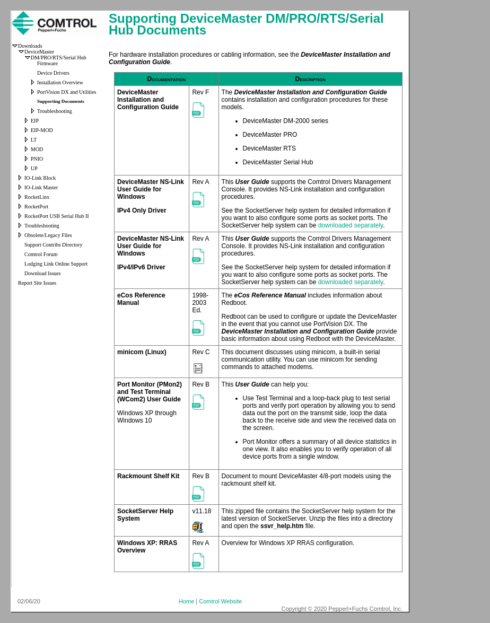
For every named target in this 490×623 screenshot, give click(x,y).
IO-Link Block (40, 178)
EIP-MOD (42, 130)
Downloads (30, 46)
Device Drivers (53, 73)
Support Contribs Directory (53, 245)
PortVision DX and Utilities (66, 92)
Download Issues (42, 273)
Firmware (47, 63)
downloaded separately (350, 225)
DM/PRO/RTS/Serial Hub (58, 57)
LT (34, 140)
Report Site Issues (37, 283)
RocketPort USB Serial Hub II (56, 216)
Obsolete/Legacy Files (48, 235)
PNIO (37, 159)
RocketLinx (36, 197)
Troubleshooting (54, 111)
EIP (35, 121)
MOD (37, 149)
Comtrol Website (220, 601)
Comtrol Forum (41, 254)
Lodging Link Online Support (56, 264)
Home (186, 601)
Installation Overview (60, 82)
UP (34, 168)
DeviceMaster (39, 52)
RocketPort (36, 206)
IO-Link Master (41, 187)
